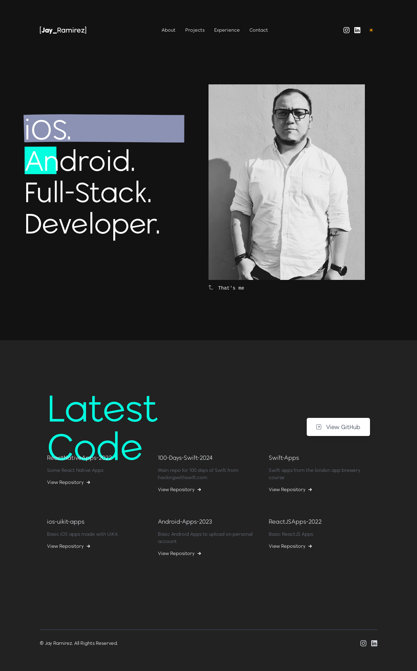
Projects (195, 30)
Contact (258, 30)
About (168, 30)
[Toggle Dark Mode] (371, 30)
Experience (227, 30)
